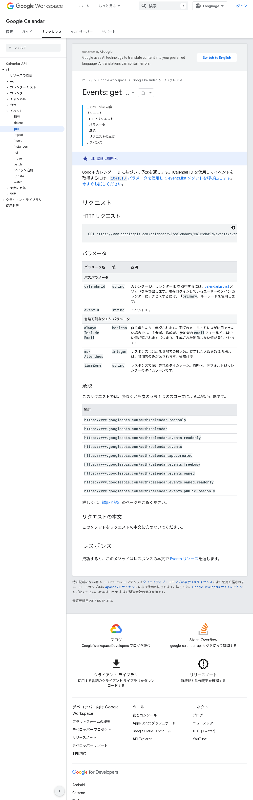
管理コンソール (145, 715)
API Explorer (142, 739)
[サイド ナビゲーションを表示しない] (59, 791)
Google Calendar (25, 21)
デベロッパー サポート (90, 745)
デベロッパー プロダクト (91, 730)
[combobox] (163, 5)
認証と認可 (112, 502)
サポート (109, 32)
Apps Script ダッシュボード (154, 723)
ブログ (198, 715)
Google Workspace (112, 80)
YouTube (200, 739)
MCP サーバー (82, 32)
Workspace (39, 6)
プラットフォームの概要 (91, 722)
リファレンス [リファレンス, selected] (51, 32)
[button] (32, 70)
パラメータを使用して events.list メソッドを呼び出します (170, 178)
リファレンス (172, 80)
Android (78, 785)
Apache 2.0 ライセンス (121, 587)
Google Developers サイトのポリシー (219, 587)
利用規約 (79, 753)
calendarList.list (217, 286)
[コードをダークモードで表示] (233, 228)
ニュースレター (205, 723)
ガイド (27, 32)
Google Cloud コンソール (152, 731)
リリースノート (84, 738)
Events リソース (184, 559)
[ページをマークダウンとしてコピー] (142, 93)
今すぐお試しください (102, 184)
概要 (9, 32)
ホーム (84, 6)
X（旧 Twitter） (205, 731)
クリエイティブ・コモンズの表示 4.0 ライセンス (177, 582)
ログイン (240, 6)
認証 (99, 158)
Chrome (78, 793)
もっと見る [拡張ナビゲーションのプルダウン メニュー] (107, 6)
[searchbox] (33, 48)
